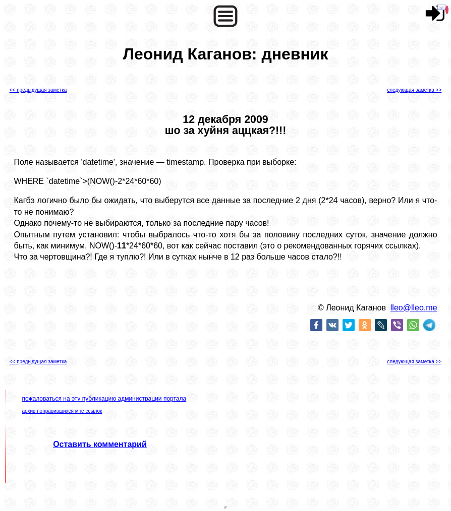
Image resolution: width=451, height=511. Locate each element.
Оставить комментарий (100, 444)
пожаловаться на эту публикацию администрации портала (104, 398)
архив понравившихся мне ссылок (62, 411)
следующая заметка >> (414, 90)
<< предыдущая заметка (38, 90)
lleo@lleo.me (413, 307)
